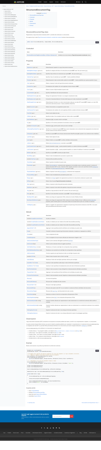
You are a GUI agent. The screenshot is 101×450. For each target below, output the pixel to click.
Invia (72, 425)
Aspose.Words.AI (8, 12)
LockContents (30, 152)
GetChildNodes (30, 256)
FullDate (29, 117)
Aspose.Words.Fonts (9, 29)
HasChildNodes (30, 121)
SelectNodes (30, 300)
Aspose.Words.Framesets (10, 31)
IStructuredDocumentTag (38, 401)
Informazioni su (92, 442)
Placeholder (29, 169)
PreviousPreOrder (31, 281)
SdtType (48, 55)
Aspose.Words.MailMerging (10, 40)
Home (27, 6)
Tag (28, 195)
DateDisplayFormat (31, 97)
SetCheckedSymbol (31, 306)
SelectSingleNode (31, 303)
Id (27, 124)
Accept (32, 224)
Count (28, 91)
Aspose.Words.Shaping (9, 58)
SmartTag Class (31, 411)
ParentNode (29, 166)
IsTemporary (30, 135)
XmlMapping (30, 210)
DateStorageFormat (31, 103)
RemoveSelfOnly (31, 294)
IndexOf (29, 265)
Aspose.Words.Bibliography (10, 14)
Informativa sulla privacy (54, 448)
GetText (33, 262)
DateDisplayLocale (31, 100)
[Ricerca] (13, 6)
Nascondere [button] (42, 13)
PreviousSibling (30, 179)
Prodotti (39, 1)
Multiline (29, 157)
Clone (28, 240)
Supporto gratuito (48, 442)
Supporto (51, 1)
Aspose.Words (8, 11)
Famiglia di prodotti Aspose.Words (36, 6)
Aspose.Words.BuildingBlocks (11, 16)
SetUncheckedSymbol (32, 311)
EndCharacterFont (31, 111)
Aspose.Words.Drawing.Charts (11, 24)
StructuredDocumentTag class (37, 15)
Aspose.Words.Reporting (10, 53)
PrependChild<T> (31, 278)
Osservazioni (33, 23)
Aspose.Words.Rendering (10, 49)
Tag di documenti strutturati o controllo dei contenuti (50, 37)
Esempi (31, 25)
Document (32, 108)
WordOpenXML (30, 201)
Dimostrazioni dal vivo (37, 442)
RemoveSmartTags (31, 297)
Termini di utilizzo (61, 448)
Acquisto (45, 1)
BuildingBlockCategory (32, 70)
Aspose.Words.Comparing (10, 18)
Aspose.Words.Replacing (10, 51)
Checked (29, 80)
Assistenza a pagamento (69, 442)
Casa (4, 442)
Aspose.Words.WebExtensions (11, 66)
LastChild (29, 139)
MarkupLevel (53, 55)
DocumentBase (41, 55)
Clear (28, 237)
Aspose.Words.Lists (9, 35)
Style (28, 188)
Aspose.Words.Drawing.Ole (10, 25)
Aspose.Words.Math (9, 44)
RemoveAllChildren (31, 287)
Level (28, 143)
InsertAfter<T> (30, 268)
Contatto (66, 448)
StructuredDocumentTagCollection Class (85, 411)
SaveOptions (34, 319)
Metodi (31, 21)
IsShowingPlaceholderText (33, 130)
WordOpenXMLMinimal (32, 204)
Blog (80, 442)
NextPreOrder (30, 275)
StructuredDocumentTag (69, 6)
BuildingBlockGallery (31, 73)
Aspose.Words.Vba (8, 64)
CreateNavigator (31, 243)
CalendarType (30, 77)
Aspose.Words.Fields (9, 27)
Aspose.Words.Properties (10, 47)
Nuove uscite (16, 442)
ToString (29, 316)
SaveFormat (34, 316)
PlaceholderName (31, 176)
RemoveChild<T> (31, 291)
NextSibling (29, 160)
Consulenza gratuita (58, 442)
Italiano (78, 2)
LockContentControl (31, 149)
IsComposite (34, 127)
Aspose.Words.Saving (9, 55)
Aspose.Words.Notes (9, 46)
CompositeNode (35, 399)
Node (32, 265)
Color (28, 84)
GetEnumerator (30, 259)
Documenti (28, 442)
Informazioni (63, 1)
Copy (92, 42)
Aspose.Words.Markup (9, 42)
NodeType (33, 163)
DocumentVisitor (38, 224)
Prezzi (22, 442)
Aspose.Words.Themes (9, 62)
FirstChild (29, 114)
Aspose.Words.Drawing (9, 22)
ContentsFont (30, 88)
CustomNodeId (30, 94)
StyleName (29, 192)
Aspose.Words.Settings (9, 57)
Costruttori (32, 17)
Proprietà (32, 19)
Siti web (56, 1)
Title (28, 198)
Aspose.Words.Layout (9, 33)
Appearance (30, 67)
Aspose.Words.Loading (9, 36)
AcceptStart (33, 231)
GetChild (29, 253)
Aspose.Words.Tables (9, 60)
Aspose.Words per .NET (8, 9)
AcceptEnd (33, 227)
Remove (29, 284)
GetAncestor (30, 246)
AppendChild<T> (31, 234)
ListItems (29, 146)
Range (28, 182)
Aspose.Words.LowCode (10, 38)
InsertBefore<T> (30, 272)
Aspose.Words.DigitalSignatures (11, 20)
